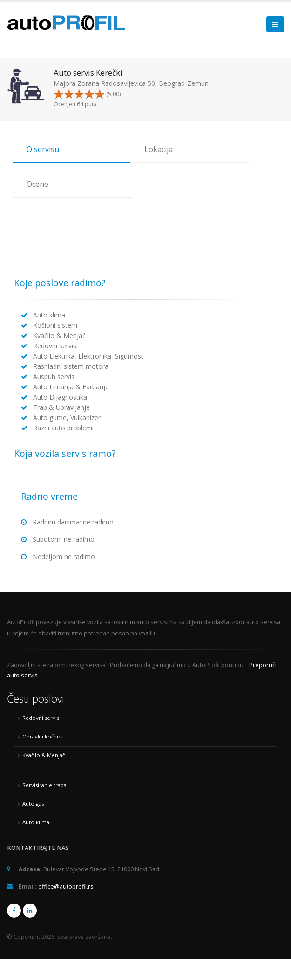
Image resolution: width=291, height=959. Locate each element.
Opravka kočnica (43, 736)
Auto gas (33, 803)
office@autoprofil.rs (66, 886)
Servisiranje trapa (44, 784)
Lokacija (158, 149)
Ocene (37, 184)
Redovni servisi (41, 717)
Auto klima (35, 822)
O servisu (43, 149)
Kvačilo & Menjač (43, 755)
